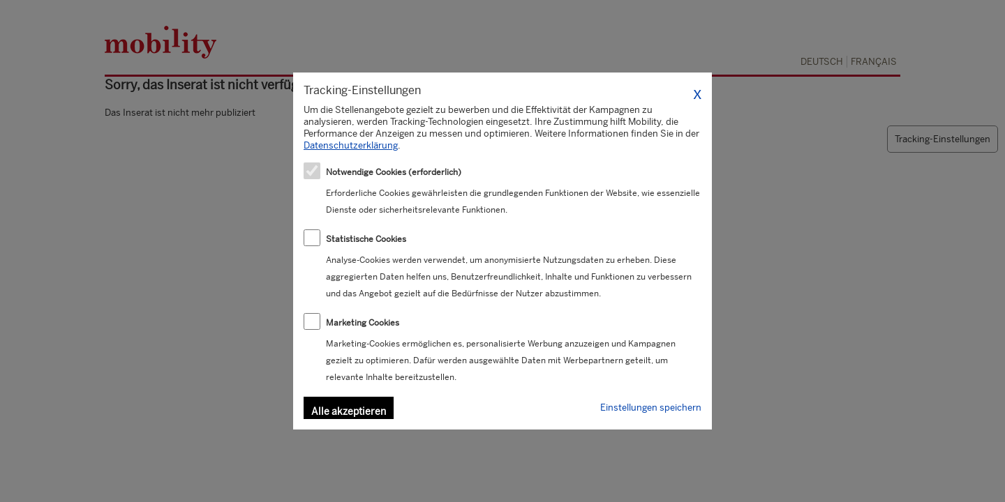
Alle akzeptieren (348, 411)
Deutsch (822, 62)
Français (874, 62)
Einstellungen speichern (650, 407)
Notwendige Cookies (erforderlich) (393, 172)
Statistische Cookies (366, 239)
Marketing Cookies (362, 322)
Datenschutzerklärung (351, 145)
